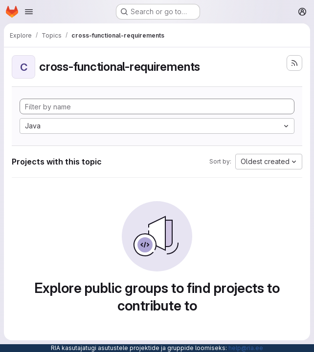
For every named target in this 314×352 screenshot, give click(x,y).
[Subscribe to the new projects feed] (294, 63)
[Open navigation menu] (29, 12)
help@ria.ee (245, 348)
